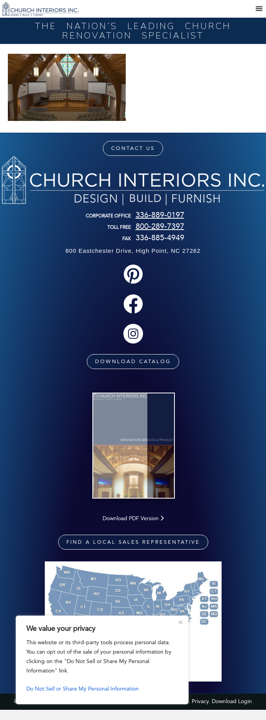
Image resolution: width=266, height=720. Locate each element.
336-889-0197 (160, 214)
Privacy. (201, 711)
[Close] (180, 622)
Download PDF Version (133, 528)
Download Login (232, 711)
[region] (102, 660)
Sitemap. (179, 711)
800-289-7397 (160, 226)
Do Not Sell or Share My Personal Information (82, 688)
